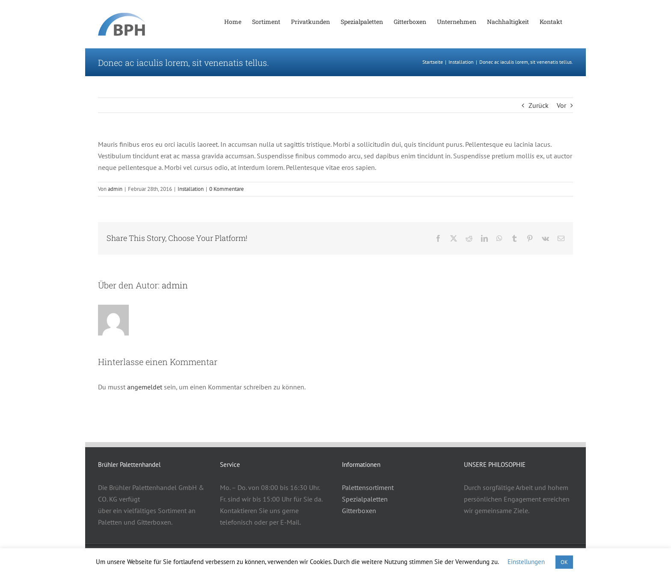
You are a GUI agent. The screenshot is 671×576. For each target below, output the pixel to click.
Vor (561, 105)
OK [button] (564, 562)
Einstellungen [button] (526, 562)
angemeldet (144, 387)
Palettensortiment (368, 487)
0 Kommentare (226, 189)
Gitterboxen (359, 510)
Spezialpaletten (365, 499)
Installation (191, 189)
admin (115, 189)
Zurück (538, 105)
